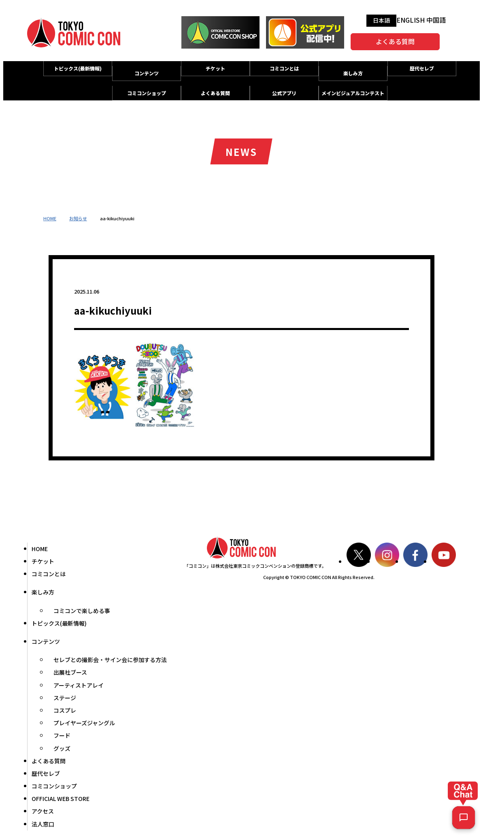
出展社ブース (70, 672)
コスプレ (64, 710)
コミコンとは (284, 68)
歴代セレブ (422, 68)
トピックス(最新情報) (78, 68)
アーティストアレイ (78, 685)
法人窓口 (43, 824)
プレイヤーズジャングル (84, 723)
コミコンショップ (146, 92)
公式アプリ (284, 92)
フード (61, 735)
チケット (215, 68)
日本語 (381, 20)
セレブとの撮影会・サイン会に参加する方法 (110, 660)
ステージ (64, 698)
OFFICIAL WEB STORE (60, 798)
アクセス (43, 811)
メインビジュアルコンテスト (352, 92)
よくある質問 (395, 41)
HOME (49, 218)
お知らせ (78, 218)
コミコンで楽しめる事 (81, 611)
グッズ (61, 748)
